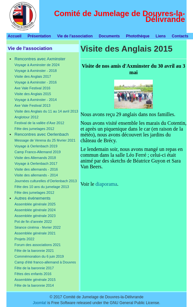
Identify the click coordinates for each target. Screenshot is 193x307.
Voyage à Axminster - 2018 (35, 71)
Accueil (15, 36)
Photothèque (137, 36)
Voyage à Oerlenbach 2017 (35, 163)
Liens (161, 36)
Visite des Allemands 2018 (35, 158)
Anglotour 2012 (26, 117)
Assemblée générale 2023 (35, 216)
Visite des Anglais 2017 (32, 76)
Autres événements (32, 198)
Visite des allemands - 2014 (36, 175)
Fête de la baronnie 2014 (34, 285)
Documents (109, 36)
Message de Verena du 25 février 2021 (45, 140)
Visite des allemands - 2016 (36, 169)
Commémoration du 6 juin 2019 (39, 256)
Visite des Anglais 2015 (32, 94)
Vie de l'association (75, 36)
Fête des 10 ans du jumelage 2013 (41, 187)
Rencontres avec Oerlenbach (41, 134)
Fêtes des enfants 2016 (32, 274)
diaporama (106, 184)
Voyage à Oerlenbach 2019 (35, 146)
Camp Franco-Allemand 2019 (37, 152)
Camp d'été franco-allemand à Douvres (45, 262)
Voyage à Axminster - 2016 (35, 82)
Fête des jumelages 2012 (34, 129)
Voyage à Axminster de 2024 (37, 65)
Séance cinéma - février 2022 (37, 227)
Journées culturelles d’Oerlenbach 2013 (45, 181)
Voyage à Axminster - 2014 (35, 100)
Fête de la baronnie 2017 (34, 268)
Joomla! (39, 303)
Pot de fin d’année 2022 (33, 221)
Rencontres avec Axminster (39, 58)
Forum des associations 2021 (37, 245)
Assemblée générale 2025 (35, 204)
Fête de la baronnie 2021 (34, 251)
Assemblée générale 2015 (35, 280)
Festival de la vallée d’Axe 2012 (39, 123)
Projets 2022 (24, 239)
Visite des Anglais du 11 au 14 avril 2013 (46, 111)
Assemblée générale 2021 (35, 233)
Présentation (39, 36)
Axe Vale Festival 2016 (32, 88)
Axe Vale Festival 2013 (32, 105)
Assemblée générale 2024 (35, 210)
